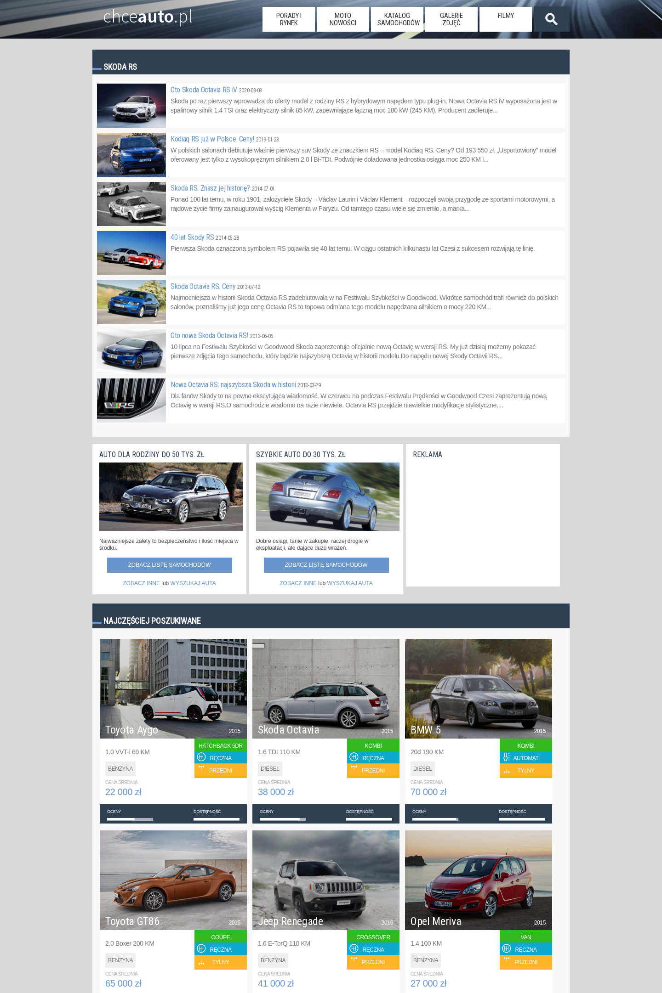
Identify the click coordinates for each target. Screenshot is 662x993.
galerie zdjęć (451, 19)
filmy (506, 15)
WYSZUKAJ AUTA (193, 583)
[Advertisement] (482, 520)
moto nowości (343, 19)
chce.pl (137, 12)
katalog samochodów (398, 19)
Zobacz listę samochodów (169, 565)
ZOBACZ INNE (141, 583)
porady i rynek (289, 19)
